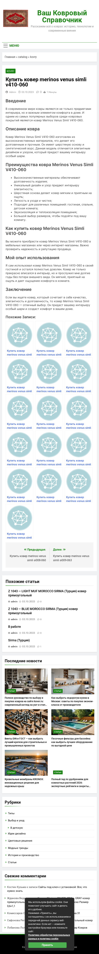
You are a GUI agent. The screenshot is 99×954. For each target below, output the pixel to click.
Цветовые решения (20, 840)
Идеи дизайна (17, 833)
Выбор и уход (16, 820)
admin (12, 92)
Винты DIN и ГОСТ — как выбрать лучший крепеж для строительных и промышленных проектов (26, 742)
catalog (22, 57)
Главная (10, 57)
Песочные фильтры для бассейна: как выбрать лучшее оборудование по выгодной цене (72, 742)
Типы (11, 813)
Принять (47, 945)
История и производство (23, 855)
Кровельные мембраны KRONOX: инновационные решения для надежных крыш (24, 783)
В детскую (16, 827)
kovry (33, 57)
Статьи (11, 691)
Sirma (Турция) (19, 640)
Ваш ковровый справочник (62, 16)
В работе (14, 626)
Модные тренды (18, 848)
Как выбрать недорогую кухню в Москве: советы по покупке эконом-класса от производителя (72, 701)
